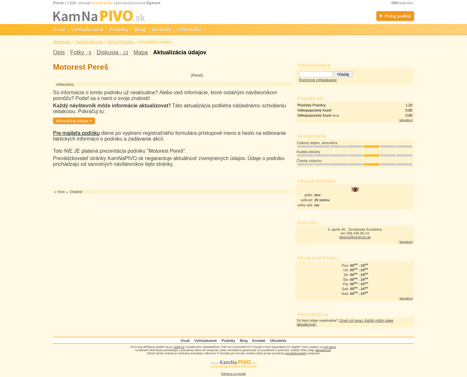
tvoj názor (330, 347)
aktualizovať (323, 350)
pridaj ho (179, 347)
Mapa (141, 52)
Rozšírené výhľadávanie (318, 80)
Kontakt (162, 29)
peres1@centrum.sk (355, 237)
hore (61, 192)
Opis (59, 52)
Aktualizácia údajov (179, 52)
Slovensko (62, 42)
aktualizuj (406, 120)
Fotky (80, 52)
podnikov (402, 3)
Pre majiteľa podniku (76, 133)
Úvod (59, 29)
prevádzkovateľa (295, 353)
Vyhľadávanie (87, 29)
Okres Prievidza (120, 42)
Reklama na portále (233, 373)
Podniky (119, 29)
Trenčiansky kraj (89, 42)
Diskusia (112, 52)
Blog (140, 29)
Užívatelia (189, 29)
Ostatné (76, 192)
